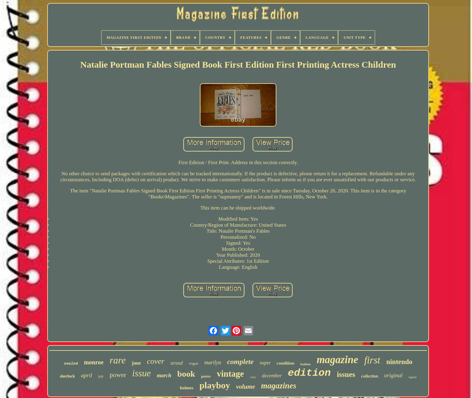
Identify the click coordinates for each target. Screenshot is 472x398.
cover (155, 361)
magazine (337, 360)
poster (206, 376)
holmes (187, 387)
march (164, 375)
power (118, 374)
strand (176, 363)
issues (346, 374)
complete (240, 362)
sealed (71, 363)
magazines (278, 385)
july (101, 376)
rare (118, 360)
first (372, 360)
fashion (305, 364)
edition (309, 373)
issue (141, 373)
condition (285, 363)
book (186, 373)
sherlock (67, 376)
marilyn (212, 363)
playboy (215, 385)
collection (369, 376)
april (86, 375)
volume (245, 386)
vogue (193, 363)
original (393, 375)
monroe (94, 362)
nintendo (399, 362)
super (265, 363)
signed (412, 377)
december (272, 375)
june (136, 363)
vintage (230, 373)
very (253, 377)
